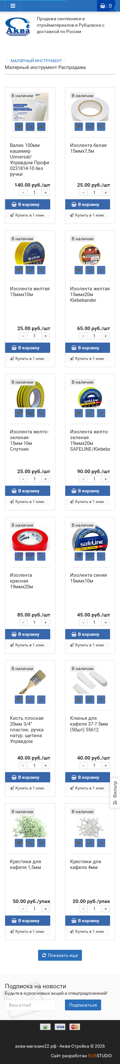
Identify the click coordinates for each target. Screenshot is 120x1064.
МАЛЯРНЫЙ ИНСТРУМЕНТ (40, 60)
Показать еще (60, 955)
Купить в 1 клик (27, 215)
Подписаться (83, 1005)
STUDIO (100, 1055)
